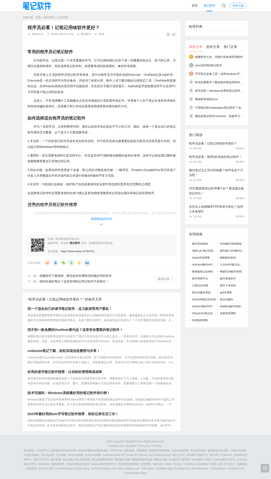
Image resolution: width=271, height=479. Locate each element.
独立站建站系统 (201, 292)
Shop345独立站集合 (78, 463)
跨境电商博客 (200, 320)
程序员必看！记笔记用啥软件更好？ (213, 143)
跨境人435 (217, 463)
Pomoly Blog (81, 468)
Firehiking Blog (64, 468)
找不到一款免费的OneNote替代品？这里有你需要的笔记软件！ (75, 330)
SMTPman (116, 450)
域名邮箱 (67, 459)
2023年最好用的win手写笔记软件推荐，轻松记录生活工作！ (73, 414)
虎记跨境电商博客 (128, 463)
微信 (63, 263)
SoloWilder (202, 463)
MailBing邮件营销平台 (233, 306)
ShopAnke (44, 463)
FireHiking (189, 463)
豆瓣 (71, 263)
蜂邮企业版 (160, 459)
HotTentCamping (100, 468)
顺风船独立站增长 (202, 271)
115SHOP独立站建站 (232, 264)
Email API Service (137, 454)
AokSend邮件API (202, 306)
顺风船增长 (58, 463)
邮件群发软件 (228, 278)
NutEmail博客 (76, 454)
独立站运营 (47, 454)
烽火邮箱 (29, 450)
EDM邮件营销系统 (231, 243)
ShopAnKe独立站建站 (205, 313)
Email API (226, 454)
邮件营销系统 (200, 243)
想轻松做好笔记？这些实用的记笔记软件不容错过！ (74, 281)
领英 (87, 263)
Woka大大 (38, 34)
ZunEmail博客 (93, 454)
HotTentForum (235, 468)
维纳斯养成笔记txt (206, 99)
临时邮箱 (129, 450)
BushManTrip (182, 468)
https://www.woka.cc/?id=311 (78, 251)
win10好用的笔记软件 (208, 65)
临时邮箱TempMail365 (63, 450)
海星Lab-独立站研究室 (205, 250)
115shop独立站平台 (224, 459)
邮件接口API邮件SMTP (233, 250)
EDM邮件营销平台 (197, 454)
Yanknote (157, 463)
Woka (168, 463)
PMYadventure (200, 468)
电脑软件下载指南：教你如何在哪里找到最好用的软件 (76, 275)
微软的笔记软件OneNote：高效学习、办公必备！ (226, 116)
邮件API (214, 454)
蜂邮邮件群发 (228, 257)
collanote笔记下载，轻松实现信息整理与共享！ (63, 351)
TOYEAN (156, 445)
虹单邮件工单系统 (179, 459)
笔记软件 (209, 5)
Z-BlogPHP (130, 445)
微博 (47, 263)
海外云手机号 (41, 459)
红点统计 (229, 463)
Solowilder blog (164, 468)
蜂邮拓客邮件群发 (142, 459)
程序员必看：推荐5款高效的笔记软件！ (215, 156)
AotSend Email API (114, 454)
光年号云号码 (46, 468)
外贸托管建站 (32, 454)
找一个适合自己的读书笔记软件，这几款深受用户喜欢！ (69, 309)
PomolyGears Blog (135, 472)
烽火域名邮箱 (82, 459)
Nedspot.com (132, 468)
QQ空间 (79, 263)
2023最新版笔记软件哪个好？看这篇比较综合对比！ (216, 191)
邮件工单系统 (228, 285)
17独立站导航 (200, 285)
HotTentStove (218, 468)
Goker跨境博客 (201, 257)
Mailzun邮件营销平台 (103, 463)
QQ (55, 263)
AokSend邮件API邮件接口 (207, 264)
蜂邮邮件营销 (122, 459)
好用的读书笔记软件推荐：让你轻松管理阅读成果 (64, 372)
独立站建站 (226, 299)
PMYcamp (147, 468)
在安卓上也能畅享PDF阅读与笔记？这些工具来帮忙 (216, 209)
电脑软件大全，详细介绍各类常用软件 (219, 56)
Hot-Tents (117, 468)
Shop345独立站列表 (204, 299)
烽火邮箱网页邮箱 (102, 459)
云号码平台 (42, 450)
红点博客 (61, 454)
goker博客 (226, 292)
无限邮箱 (141, 450)
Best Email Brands (160, 454)
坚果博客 (145, 463)
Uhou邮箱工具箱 (201, 459)
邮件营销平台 (200, 278)
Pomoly (177, 463)
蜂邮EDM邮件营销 (231, 271)
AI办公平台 (178, 454)
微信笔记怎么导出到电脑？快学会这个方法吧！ (216, 173)
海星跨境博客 (228, 313)
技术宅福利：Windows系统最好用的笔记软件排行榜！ (68, 393)
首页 (195, 5)
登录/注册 (238, 5)
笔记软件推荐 (198, 450)
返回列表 (164, 279)
